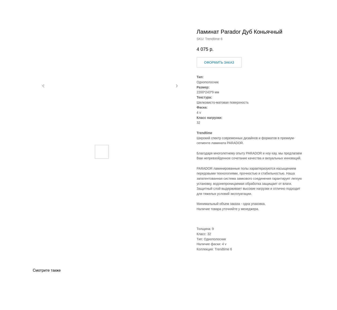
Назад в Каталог (21, 7)
